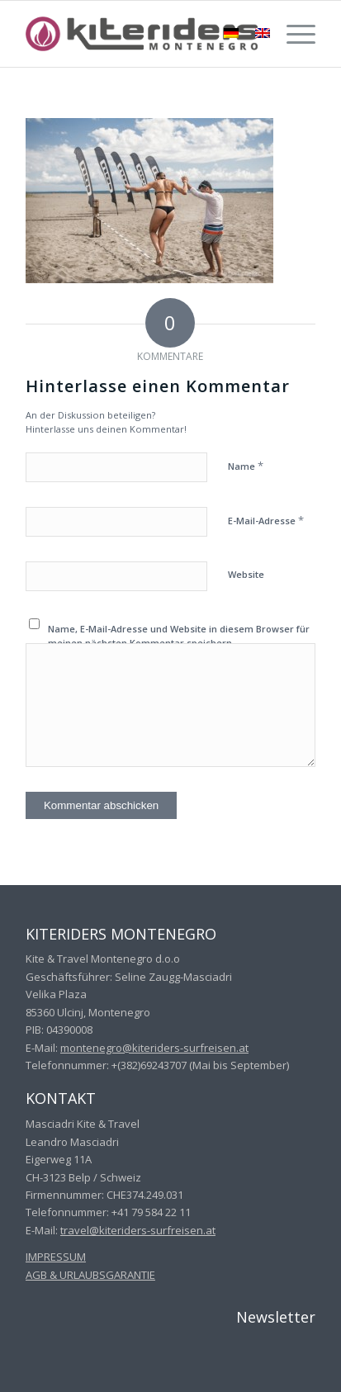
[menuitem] (292, 34)
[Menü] (292, 34)
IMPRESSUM (56, 1256)
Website (246, 574)
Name (245, 465)
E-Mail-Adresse (266, 520)
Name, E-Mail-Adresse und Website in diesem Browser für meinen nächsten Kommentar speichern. (179, 636)
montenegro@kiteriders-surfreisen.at (154, 1047)
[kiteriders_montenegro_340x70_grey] (142, 34)
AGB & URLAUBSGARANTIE (90, 1274)
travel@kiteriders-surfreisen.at (137, 1230)
